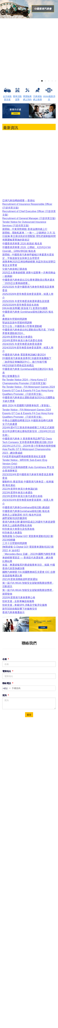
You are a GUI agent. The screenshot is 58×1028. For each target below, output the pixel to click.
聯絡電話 (7, 683)
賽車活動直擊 (17, 98)
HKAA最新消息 (49, 98)
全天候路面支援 (7, 98)
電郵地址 (7, 671)
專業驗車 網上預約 (27, 98)
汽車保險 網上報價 (37, 98)
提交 (29, 714)
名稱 (5, 659)
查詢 (5, 695)
